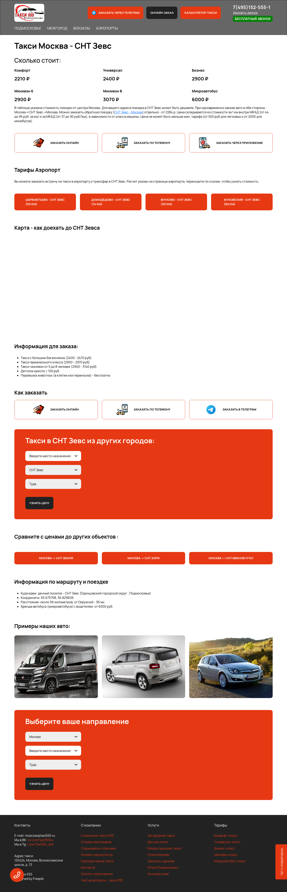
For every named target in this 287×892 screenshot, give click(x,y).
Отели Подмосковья (162, 867)
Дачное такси (157, 842)
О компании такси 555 (97, 835)
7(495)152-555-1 (251, 7)
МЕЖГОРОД (57, 28)
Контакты (88, 867)
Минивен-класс (226, 854)
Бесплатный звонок (253, 19)
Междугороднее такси (164, 848)
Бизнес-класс (224, 848)
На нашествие (158, 874)
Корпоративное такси (97, 861)
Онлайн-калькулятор (97, 854)
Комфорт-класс (226, 835)
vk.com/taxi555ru (40, 840)
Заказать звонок (245, 12)
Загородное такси (161, 835)
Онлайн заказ (162, 13)
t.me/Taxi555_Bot (40, 844)
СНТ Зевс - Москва (128, 112)
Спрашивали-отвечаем (98, 848)
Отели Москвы (158, 854)
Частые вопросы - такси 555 (102, 880)
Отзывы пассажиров (96, 842)
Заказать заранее (161, 861)
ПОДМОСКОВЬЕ (27, 28)
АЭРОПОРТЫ (107, 28)
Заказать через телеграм (115, 12)
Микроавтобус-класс (230, 861)
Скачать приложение (97, 874)
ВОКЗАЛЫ (81, 28)
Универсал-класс (227, 842)
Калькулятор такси (200, 13)
